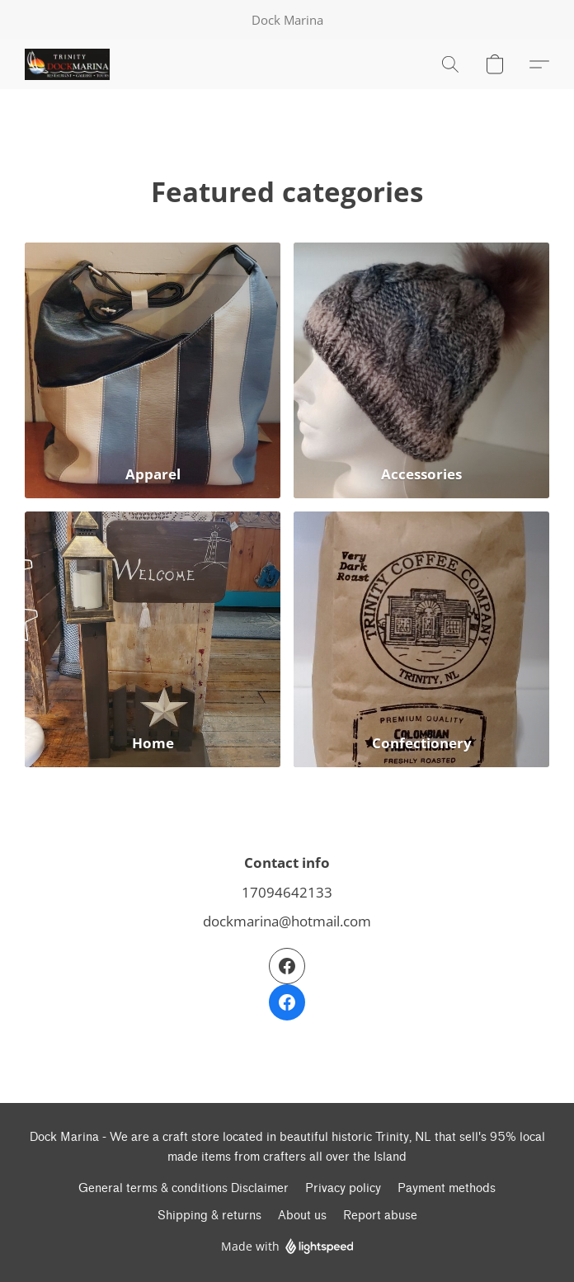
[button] (70, 64)
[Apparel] (152, 370)
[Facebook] (287, 984)
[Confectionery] (421, 639)
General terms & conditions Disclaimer (183, 1188)
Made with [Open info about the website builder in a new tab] (287, 1247)
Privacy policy (343, 1188)
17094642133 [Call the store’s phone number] (287, 892)
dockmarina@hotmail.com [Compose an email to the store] (287, 921)
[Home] (152, 639)
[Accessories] (421, 370)
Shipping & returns (209, 1216)
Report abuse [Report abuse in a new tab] (380, 1216)
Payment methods (447, 1188)
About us (302, 1216)
